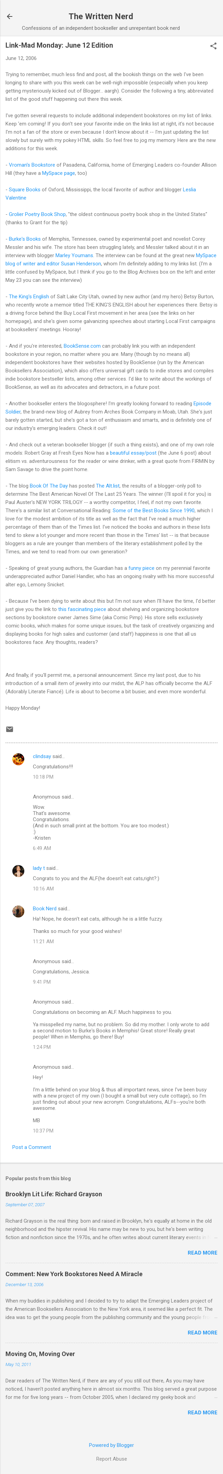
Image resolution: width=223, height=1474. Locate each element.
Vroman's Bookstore (32, 165)
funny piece (142, 568)
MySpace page (58, 173)
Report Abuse (111, 1459)
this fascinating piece (82, 609)
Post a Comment (31, 1147)
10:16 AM (43, 889)
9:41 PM (42, 982)
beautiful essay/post (134, 453)
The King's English (29, 296)
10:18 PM (43, 777)
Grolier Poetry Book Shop (37, 214)
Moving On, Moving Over (40, 1353)
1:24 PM (42, 1047)
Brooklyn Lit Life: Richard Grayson (53, 1194)
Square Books (24, 190)
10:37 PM (43, 1131)
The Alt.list (108, 486)
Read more (203, 1253)
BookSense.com (83, 346)
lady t (39, 868)
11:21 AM (43, 941)
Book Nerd (45, 909)
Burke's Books (25, 239)
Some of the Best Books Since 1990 (154, 510)
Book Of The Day (49, 486)
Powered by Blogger (111, 1445)
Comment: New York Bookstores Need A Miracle (74, 1274)
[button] (213, 46)
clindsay (42, 756)
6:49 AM (42, 848)
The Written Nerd (101, 16)
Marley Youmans (74, 255)
